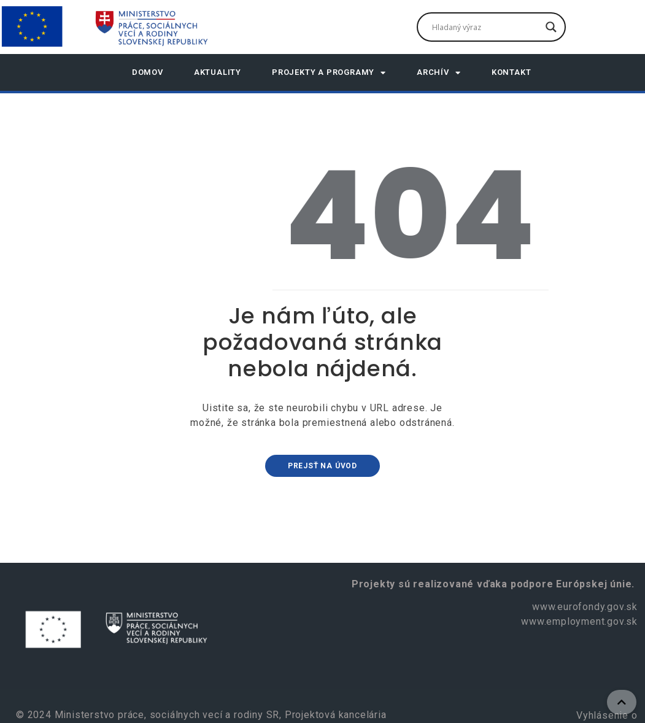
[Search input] (485, 27)
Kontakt (511, 72)
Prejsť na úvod (322, 466)
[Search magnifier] (551, 27)
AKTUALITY (217, 72)
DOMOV (147, 72)
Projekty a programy (329, 73)
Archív (439, 73)
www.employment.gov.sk (579, 621)
